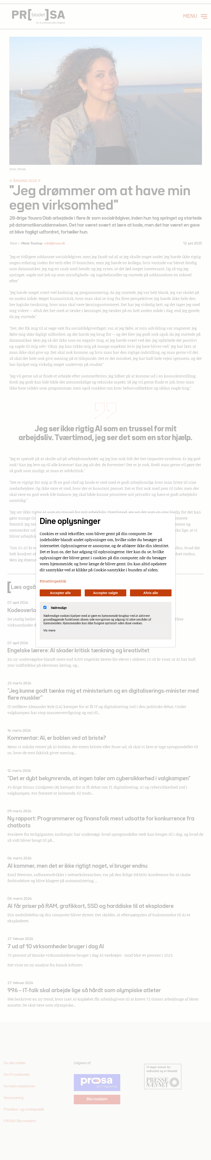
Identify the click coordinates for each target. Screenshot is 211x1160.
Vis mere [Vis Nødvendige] (49, 630)
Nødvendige (55, 608)
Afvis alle (150, 593)
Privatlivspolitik (53, 581)
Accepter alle (60, 593)
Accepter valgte (105, 593)
